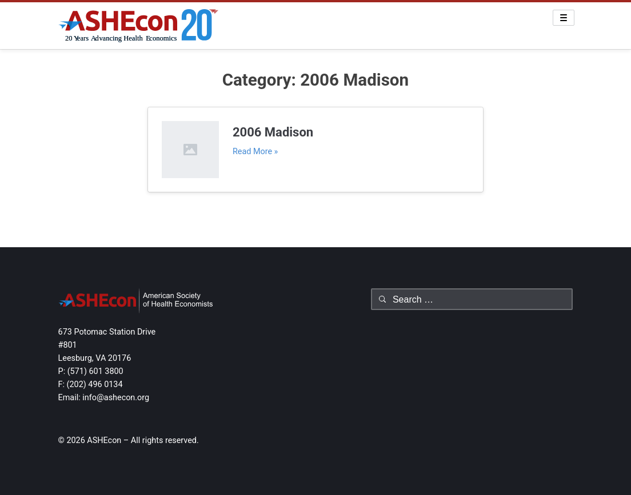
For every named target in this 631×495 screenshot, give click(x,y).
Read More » (255, 151)
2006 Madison (273, 132)
